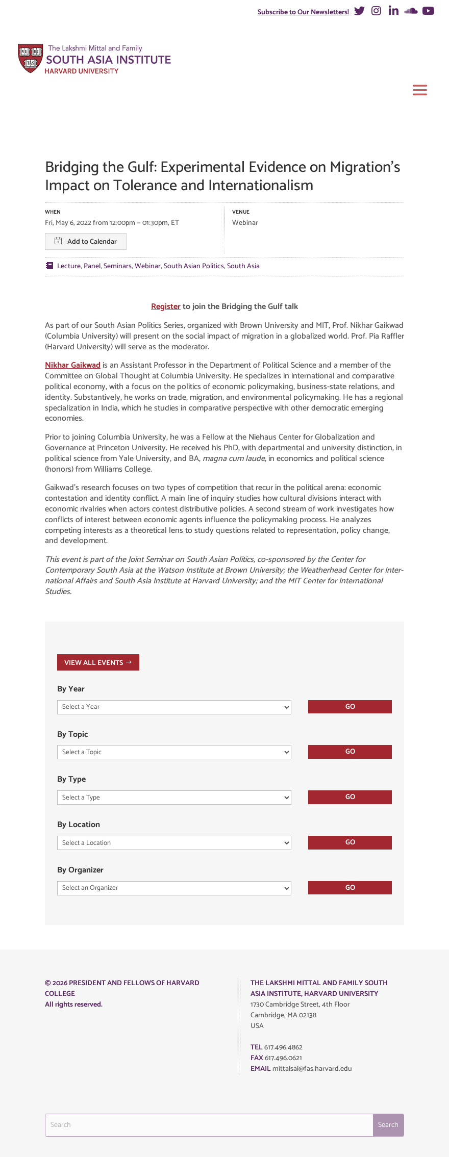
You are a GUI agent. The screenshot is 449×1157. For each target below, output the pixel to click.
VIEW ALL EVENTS (93, 663)
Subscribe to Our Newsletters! (303, 12)
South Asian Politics (194, 266)
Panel (92, 266)
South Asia (243, 266)
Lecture (69, 266)
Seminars (118, 266)
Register (166, 307)
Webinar (148, 266)
